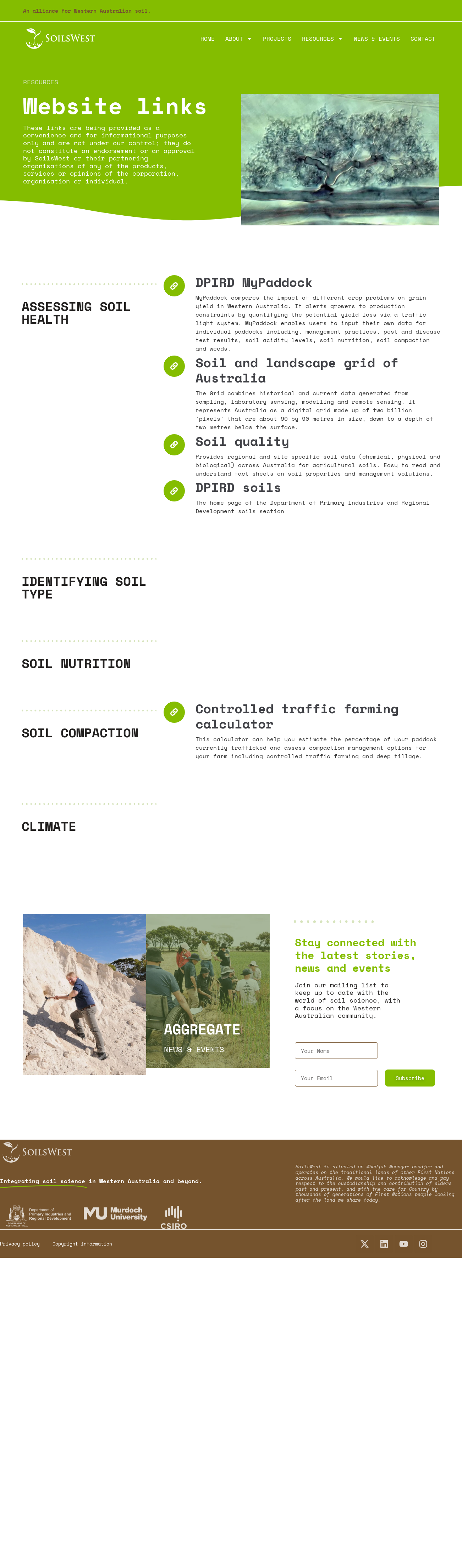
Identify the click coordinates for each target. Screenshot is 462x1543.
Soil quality (242, 441)
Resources (322, 38)
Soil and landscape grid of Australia (297, 370)
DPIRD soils (238, 487)
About (238, 38)
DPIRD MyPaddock (254, 282)
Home (207, 38)
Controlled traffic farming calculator (297, 716)
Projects (277, 38)
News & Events (377, 38)
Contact (423, 38)
